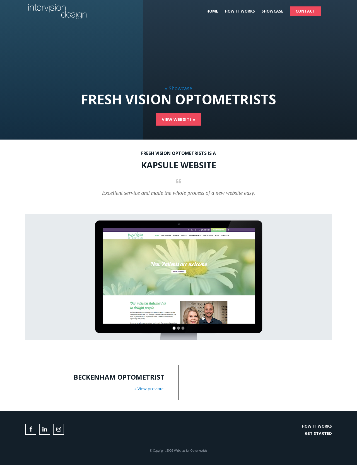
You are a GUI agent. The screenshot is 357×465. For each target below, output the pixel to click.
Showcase (272, 11)
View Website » (178, 119)
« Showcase (178, 88)
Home (212, 11)
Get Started (318, 433)
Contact (305, 11)
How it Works (240, 11)
